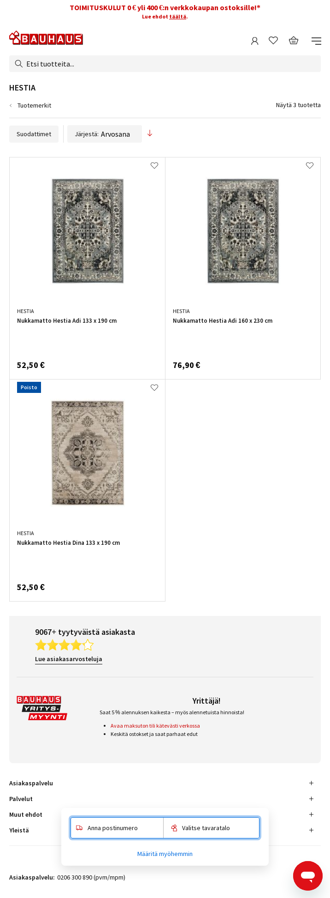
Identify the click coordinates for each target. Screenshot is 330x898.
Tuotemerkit (34, 105)
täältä (177, 16)
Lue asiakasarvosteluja (68, 659)
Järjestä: (105, 134)
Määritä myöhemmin (165, 854)
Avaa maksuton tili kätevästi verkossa (155, 725)
